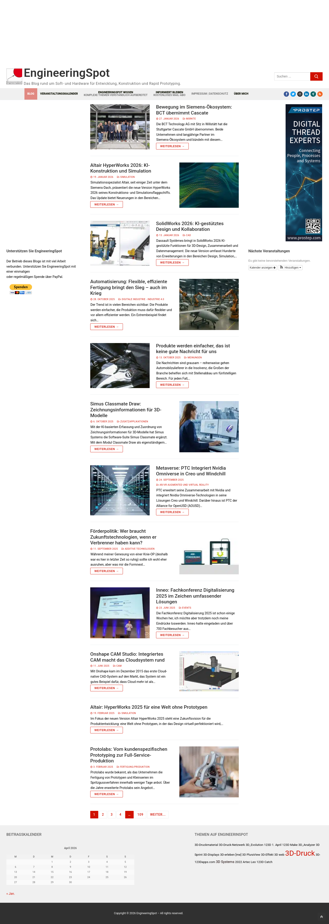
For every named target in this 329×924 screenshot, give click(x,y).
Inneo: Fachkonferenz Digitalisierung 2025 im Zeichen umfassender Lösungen (195, 595)
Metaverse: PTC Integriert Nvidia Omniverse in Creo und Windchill (191, 471)
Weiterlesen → (172, 146)
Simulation (126, 177)
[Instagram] (299, 94)
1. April (276, 845)
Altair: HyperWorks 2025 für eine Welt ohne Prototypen (148, 707)
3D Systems (225, 862)
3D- (318, 854)
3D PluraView (251, 854)
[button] (290, 267)
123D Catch (264, 862)
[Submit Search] (316, 76)
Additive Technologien (138, 549)
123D (267, 845)
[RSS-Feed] (320, 94)
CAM (117, 666)
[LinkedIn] (306, 94)
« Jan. (10, 893)
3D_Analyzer (306, 845)
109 (140, 814)
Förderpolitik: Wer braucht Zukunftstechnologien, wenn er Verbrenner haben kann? (123, 537)
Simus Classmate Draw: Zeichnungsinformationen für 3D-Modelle (125, 409)
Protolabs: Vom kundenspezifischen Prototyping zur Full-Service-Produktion (128, 755)
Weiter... (158, 814)
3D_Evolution (254, 845)
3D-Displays (211, 854)
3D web (279, 854)
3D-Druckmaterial (206, 845)
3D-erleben (227, 854)
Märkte (189, 118)
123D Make (289, 845)
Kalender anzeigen (263, 267)
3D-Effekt (267, 854)
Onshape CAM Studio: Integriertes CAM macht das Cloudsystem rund (127, 657)
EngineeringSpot (67, 73)
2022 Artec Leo (245, 862)
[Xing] (313, 94)
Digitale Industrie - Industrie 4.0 (141, 299)
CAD (187, 235)
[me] (238, 854)
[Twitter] (293, 94)
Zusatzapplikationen (132, 421)
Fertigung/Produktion (133, 767)
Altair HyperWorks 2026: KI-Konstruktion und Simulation (120, 168)
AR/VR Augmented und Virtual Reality (182, 485)
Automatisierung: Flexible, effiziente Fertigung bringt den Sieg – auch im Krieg (128, 287)
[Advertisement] (97, 36)
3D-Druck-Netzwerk (232, 845)
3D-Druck (300, 853)
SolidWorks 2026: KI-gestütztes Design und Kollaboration (190, 226)
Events (185, 608)
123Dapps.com (205, 862)
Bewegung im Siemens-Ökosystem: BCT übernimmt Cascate (194, 110)
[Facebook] (286, 94)
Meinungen (193, 357)
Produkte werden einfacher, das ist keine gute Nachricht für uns (193, 348)
